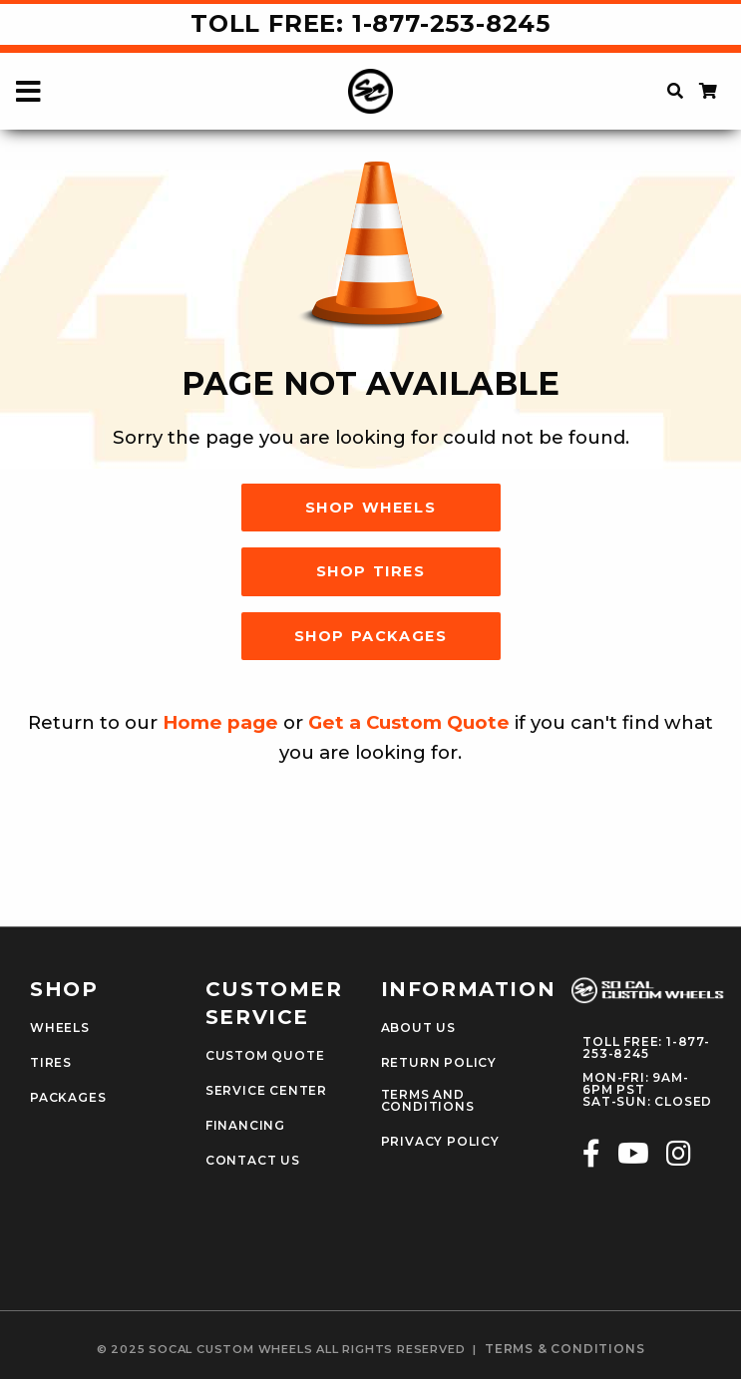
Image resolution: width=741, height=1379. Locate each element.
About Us (418, 1028)
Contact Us (252, 1161)
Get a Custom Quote (409, 722)
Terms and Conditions (428, 1101)
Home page (220, 722)
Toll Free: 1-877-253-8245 (370, 23)
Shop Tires (371, 571)
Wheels (60, 1028)
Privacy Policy (440, 1142)
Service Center (266, 1091)
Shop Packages (371, 636)
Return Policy (439, 1063)
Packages (68, 1098)
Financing (245, 1126)
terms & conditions (564, 1349)
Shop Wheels (371, 508)
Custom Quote (265, 1056)
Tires (51, 1063)
